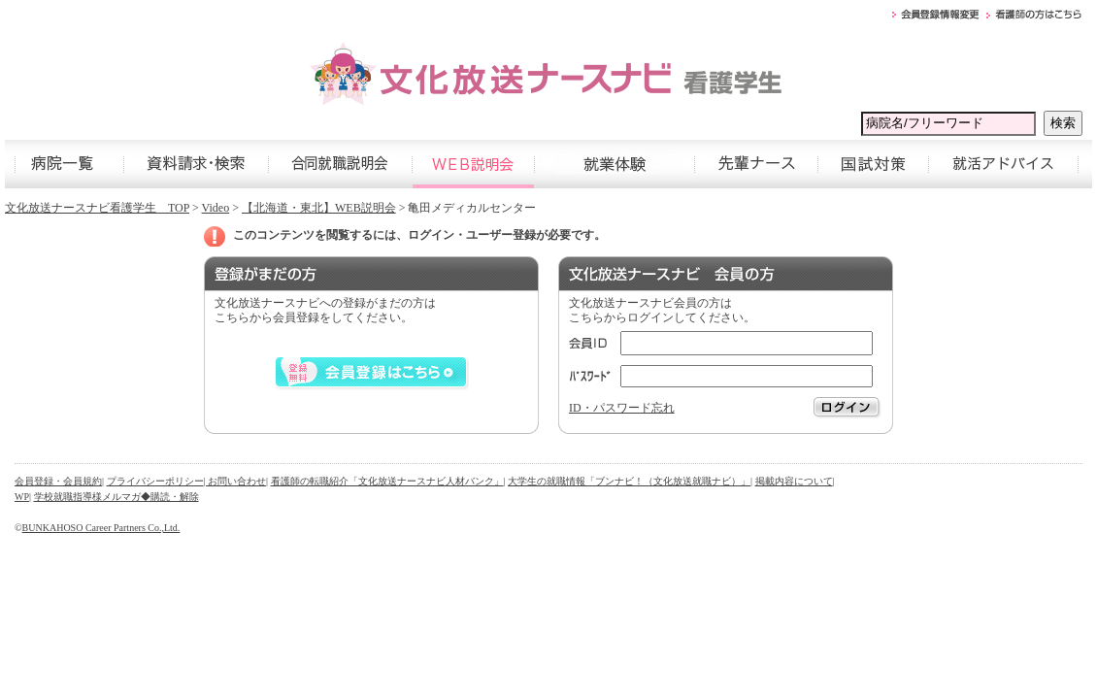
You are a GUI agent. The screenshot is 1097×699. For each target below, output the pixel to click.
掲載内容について (794, 481)
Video (216, 208)
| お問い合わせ (235, 481)
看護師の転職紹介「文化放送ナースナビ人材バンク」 (387, 481)
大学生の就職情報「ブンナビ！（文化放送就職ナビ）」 (629, 481)
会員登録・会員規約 (58, 481)
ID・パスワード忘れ (622, 408)
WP (22, 496)
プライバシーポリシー (155, 481)
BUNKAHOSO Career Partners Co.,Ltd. (101, 527)
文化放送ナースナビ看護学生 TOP (97, 208)
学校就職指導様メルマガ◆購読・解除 (116, 496)
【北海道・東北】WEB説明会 (319, 208)
